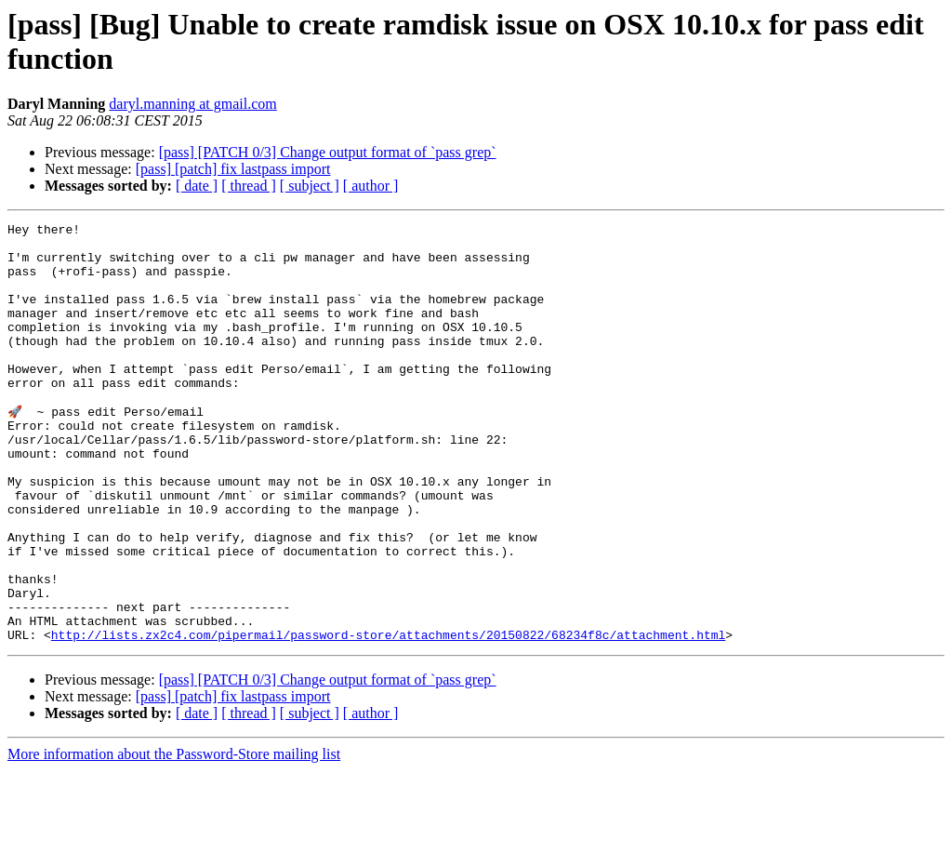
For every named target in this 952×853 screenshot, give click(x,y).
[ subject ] (309, 185)
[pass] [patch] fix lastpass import (233, 169)
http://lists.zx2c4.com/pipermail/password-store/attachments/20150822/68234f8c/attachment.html (388, 717)
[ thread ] (248, 185)
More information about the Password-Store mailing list (173, 837)
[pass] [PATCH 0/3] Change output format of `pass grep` (327, 152)
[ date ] (197, 185)
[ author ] (371, 185)
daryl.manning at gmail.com (192, 104)
